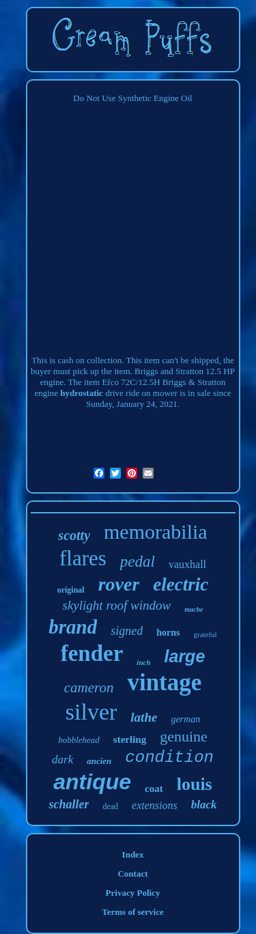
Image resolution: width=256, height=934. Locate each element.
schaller (68, 804)
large (185, 656)
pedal (137, 561)
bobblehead (79, 740)
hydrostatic (81, 393)
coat (154, 788)
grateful (204, 634)
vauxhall (187, 564)
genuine (184, 736)
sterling (129, 739)
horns (168, 632)
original (71, 590)
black (204, 804)
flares (82, 558)
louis (194, 784)
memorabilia (156, 531)
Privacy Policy (133, 893)
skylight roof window (117, 605)
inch (143, 662)
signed (127, 631)
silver (91, 711)
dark (62, 759)
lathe (143, 717)
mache (193, 609)
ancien (99, 761)
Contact (132, 873)
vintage (164, 682)
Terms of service (133, 912)
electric (180, 584)
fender (92, 653)
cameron (89, 687)
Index (133, 854)
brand (72, 627)
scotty (74, 535)
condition (169, 757)
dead (110, 806)
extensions (154, 805)
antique (92, 781)
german (185, 719)
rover (119, 584)
